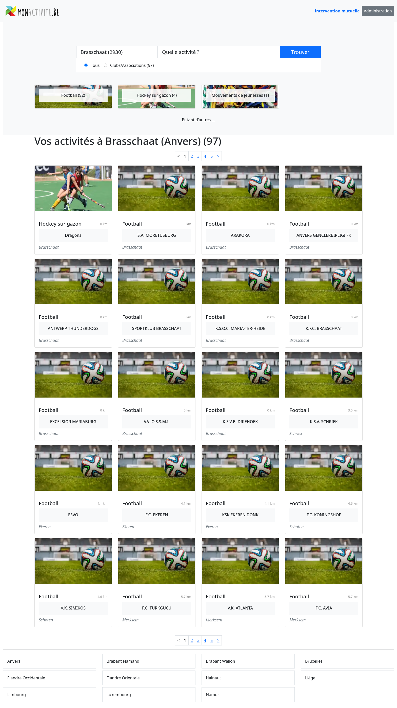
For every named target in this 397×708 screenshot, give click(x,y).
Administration (378, 11)
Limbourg (16, 694)
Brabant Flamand (123, 661)
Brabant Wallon (220, 661)
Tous (95, 65)
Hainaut (213, 678)
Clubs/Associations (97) (132, 65)
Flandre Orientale (123, 678)
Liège (310, 678)
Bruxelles (314, 661)
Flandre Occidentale (26, 678)
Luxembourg (119, 694)
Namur (212, 694)
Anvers (14, 661)
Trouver (300, 52)
